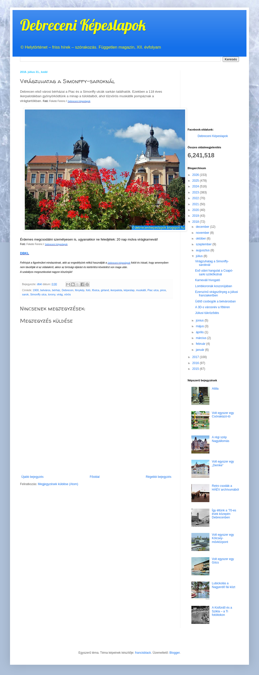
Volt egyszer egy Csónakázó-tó (223, 414)
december (203, 227)
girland (105, 290)
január (200, 350)
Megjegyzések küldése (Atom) (58, 484)
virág (60, 294)
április (200, 332)
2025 (196, 180)
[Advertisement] (96, 453)
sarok (25, 294)
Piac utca (153, 290)
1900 (36, 290)
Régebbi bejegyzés (158, 477)
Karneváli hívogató (207, 280)
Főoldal (94, 477)
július (200, 256)
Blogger (175, 652)
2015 (196, 369)
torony (51, 294)
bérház (56, 290)
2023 (196, 192)
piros (163, 290)
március (201, 338)
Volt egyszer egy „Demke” (223, 463)
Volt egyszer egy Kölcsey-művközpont (223, 538)
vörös (67, 294)
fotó (88, 290)
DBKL (24, 253)
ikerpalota (116, 290)
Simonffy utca (38, 294)
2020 (196, 210)
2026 (196, 175)
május (200, 326)
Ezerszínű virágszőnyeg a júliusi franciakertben (216, 293)
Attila (215, 388)
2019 (196, 215)
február (201, 344)
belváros (45, 290)
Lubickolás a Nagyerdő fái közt (223, 585)
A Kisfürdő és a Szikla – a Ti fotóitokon (222, 611)
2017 (196, 357)
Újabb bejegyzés (32, 477)
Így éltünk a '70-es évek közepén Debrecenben (224, 514)
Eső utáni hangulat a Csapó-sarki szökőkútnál (214, 272)
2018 (196, 221)
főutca (95, 290)
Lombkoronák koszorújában (213, 286)
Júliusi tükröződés (207, 313)
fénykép (79, 290)
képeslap (129, 290)
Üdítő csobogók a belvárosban (215, 301)
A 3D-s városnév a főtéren (212, 307)
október (201, 238)
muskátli (141, 290)
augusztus (203, 250)
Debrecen (67, 290)
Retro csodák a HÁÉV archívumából (225, 487)
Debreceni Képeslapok (83, 25)
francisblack (143, 652)
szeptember (204, 244)
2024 (196, 186)
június (200, 320)
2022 (196, 198)
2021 (196, 204)
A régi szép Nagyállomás (220, 438)
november (203, 233)
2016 (196, 363)
